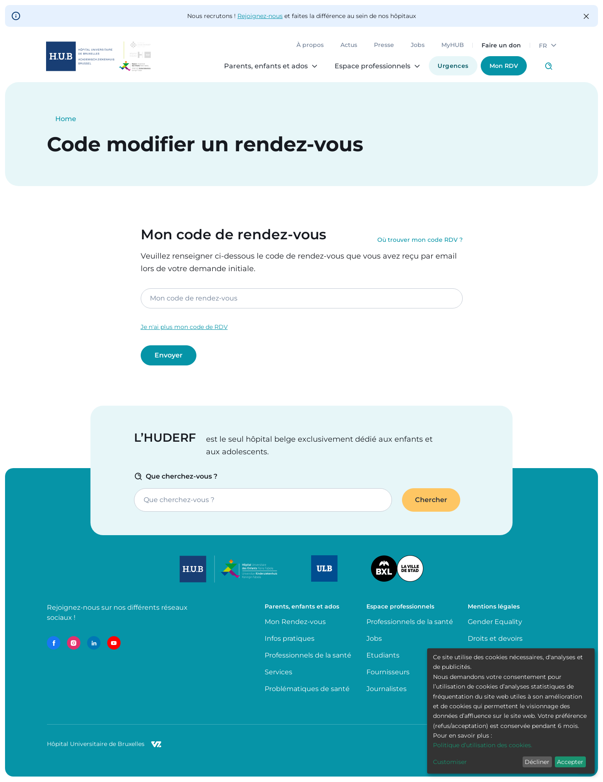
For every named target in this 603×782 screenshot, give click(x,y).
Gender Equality (495, 622)
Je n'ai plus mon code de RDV (184, 327)
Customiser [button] (450, 762)
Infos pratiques (289, 638)
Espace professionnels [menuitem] (372, 67)
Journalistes (386, 689)
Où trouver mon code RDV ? (420, 240)
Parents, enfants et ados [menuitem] (265, 67)
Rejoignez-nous (260, 16)
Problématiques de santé (307, 689)
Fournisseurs (388, 672)
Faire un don (500, 46)
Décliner (537, 762)
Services (278, 672)
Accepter (570, 762)
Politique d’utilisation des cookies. (482, 745)
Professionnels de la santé (308, 655)
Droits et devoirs (495, 638)
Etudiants (382, 655)
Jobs (417, 46)
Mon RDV (503, 66)
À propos (309, 46)
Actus (348, 46)
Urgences (452, 66)
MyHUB (452, 46)
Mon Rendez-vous (295, 622)
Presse (383, 46)
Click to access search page (547, 67)
